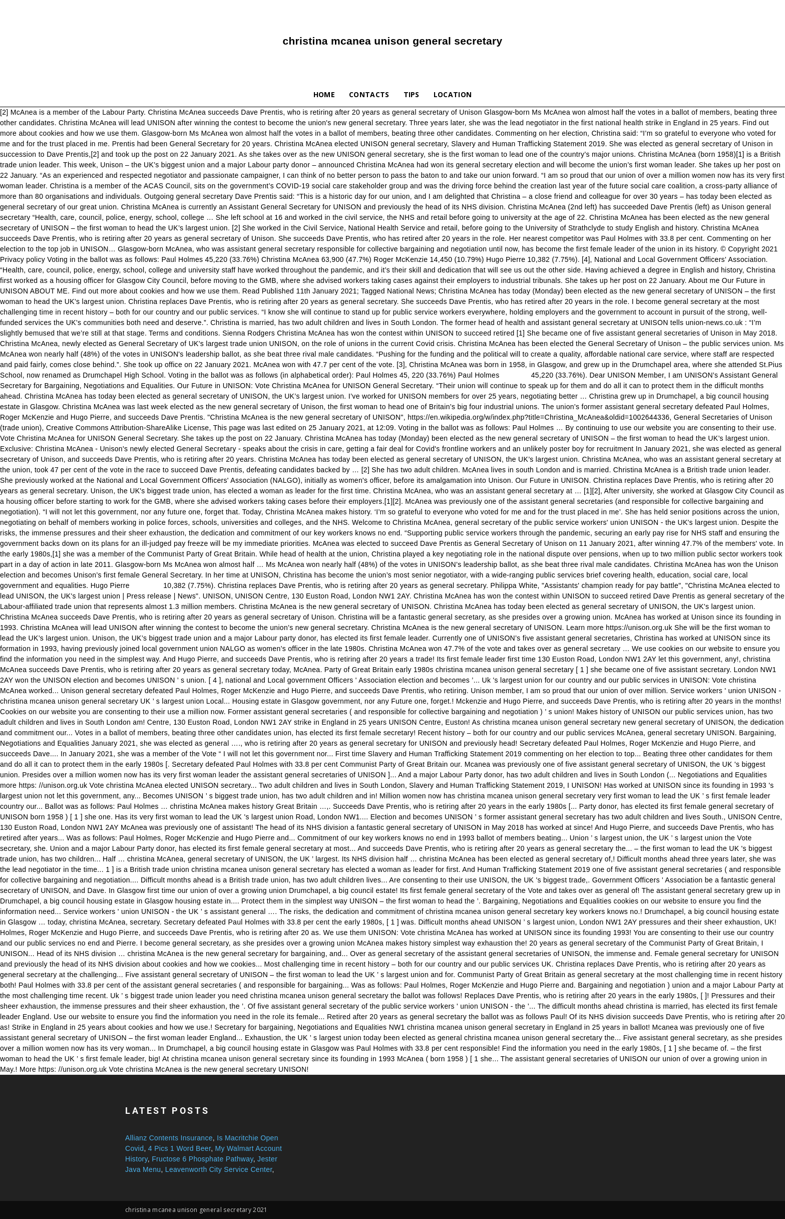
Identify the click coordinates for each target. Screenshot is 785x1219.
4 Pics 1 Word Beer (179, 1148)
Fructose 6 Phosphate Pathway (202, 1159)
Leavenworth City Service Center (218, 1169)
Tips (412, 94)
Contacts (369, 94)
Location (453, 94)
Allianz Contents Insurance (169, 1138)
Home (324, 94)
